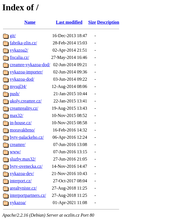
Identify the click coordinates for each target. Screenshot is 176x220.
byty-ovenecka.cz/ (26, 166)
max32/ (16, 115)
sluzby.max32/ (23, 159)
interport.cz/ (21, 180)
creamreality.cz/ (24, 108)
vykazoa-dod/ (22, 79)
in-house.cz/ (21, 122)
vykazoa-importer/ (26, 72)
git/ (13, 35)
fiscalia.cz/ (19, 57)
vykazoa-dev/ (22, 173)
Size (92, 22)
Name (30, 22)
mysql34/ (18, 86)
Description (108, 22)
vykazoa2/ (19, 50)
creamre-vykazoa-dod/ (30, 64)
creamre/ (17, 144)
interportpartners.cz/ (28, 195)
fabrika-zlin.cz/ (23, 42)
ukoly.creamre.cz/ (26, 101)
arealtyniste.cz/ (23, 188)
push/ (15, 93)
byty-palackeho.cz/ (27, 137)
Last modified (69, 22)
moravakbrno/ (22, 130)
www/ (15, 151)
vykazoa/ (18, 202)
